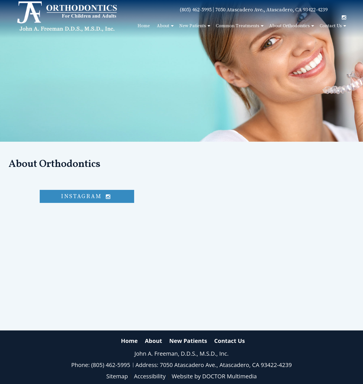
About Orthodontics (289, 26)
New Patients (192, 26)
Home (144, 26)
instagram (87, 196)
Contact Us (331, 26)
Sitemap (117, 376)
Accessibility (150, 376)
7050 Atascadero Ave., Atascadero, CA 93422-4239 (271, 10)
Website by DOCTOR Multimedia (214, 376)
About (163, 26)
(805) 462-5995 (196, 10)
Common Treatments (237, 26)
